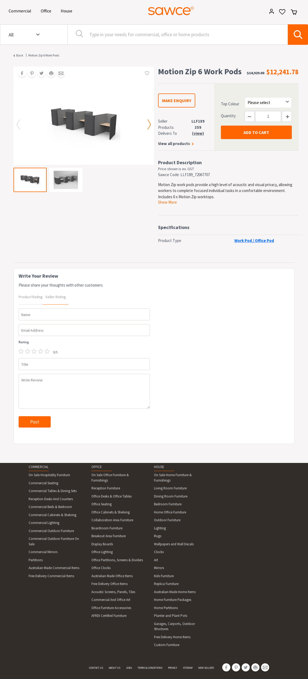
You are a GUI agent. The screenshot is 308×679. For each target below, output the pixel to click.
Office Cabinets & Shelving (110, 512)
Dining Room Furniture (170, 496)
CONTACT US (96, 668)
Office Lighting (102, 552)
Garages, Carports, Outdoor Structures (174, 626)
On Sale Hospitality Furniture (49, 475)
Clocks (159, 552)
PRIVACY (172, 668)
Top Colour (230, 103)
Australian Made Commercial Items (54, 568)
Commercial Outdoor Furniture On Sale (54, 541)
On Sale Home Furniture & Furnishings (173, 478)
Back (19, 55)
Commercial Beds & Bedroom (50, 507)
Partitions (36, 560)
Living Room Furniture (170, 488)
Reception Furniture (105, 488)
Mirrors (159, 568)
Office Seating (101, 504)
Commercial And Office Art (110, 599)
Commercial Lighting (44, 522)
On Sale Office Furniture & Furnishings (110, 478)
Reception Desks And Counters (51, 499)
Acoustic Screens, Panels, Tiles (113, 592)
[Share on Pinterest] (30, 73)
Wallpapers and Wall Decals (174, 544)
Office (47, 10)
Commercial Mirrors (43, 552)
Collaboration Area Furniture (112, 520)
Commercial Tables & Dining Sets (53, 491)
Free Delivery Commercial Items (51, 576)
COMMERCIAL (39, 467)
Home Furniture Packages (172, 599)
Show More (167, 202)
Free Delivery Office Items (109, 583)
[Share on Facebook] (20, 73)
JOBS (129, 668)
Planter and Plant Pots (170, 615)
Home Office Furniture (170, 512)
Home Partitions (166, 608)
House (67, 10)
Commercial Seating (43, 483)
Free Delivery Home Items (172, 637)
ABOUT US (114, 668)
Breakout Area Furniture (108, 536)
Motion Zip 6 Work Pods (43, 55)
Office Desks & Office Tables (111, 496)
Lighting (160, 528)
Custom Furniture (166, 645)
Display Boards (102, 544)
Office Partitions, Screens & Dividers (117, 560)
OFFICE (96, 467)
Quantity (228, 115)
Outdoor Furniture (167, 520)
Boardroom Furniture (106, 528)
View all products (174, 143)
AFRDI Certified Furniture (108, 615)
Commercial (21, 10)
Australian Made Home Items (175, 592)
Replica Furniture (166, 583)
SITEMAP (188, 668)
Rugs (157, 536)
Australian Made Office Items (112, 576)
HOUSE (159, 467)
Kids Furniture (164, 576)
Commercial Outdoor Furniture (51, 531)
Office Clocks (101, 568)
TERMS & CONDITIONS (150, 668)
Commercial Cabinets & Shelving (52, 515)
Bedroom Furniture (168, 504)
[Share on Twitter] (40, 73)
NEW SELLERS (206, 668)
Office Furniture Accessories (111, 608)
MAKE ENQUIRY (176, 100)
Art (156, 560)
